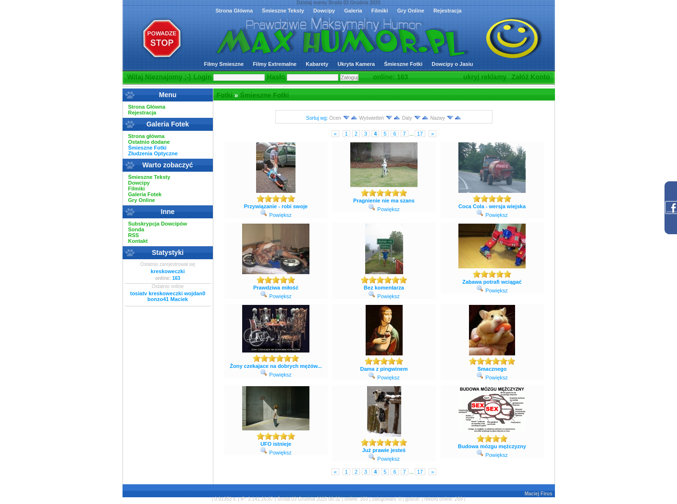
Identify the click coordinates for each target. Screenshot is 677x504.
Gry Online (410, 10)
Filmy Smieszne (224, 64)
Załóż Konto (530, 77)
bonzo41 (158, 299)
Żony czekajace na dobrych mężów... (276, 366)
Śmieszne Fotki (403, 64)
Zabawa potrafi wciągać (491, 282)
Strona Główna (234, 10)
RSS (133, 235)
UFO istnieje (275, 444)
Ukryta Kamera (356, 64)
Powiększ (280, 215)
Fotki (225, 95)
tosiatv (138, 293)
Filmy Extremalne (274, 64)
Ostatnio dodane (149, 142)
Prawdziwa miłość (275, 287)
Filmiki (379, 10)
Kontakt (138, 241)
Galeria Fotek (145, 194)
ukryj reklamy (484, 77)
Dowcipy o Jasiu (452, 64)
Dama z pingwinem (383, 369)
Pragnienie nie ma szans (384, 200)
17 (420, 134)
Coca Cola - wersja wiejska (492, 206)
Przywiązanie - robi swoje (276, 206)
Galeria (353, 10)
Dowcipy (324, 10)
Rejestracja (447, 10)
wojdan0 (194, 293)
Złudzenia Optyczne (153, 153)
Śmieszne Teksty (283, 10)
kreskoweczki (168, 271)
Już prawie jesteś (384, 450)
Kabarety (317, 64)
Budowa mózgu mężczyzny (492, 446)
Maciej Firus (539, 493)
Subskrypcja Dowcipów (157, 224)
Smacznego (491, 369)
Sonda (136, 229)
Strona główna (146, 136)
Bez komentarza (384, 287)
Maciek (179, 299)
